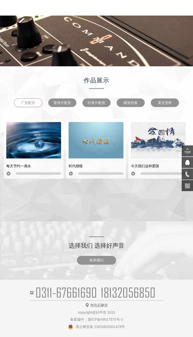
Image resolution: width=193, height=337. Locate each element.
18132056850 (128, 292)
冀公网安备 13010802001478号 (96, 327)
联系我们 (96, 260)
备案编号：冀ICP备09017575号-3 (96, 319)
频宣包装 (131, 103)
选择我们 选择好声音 (97, 245)
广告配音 (28, 103)
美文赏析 (165, 103)
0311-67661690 (66, 292)
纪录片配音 (96, 103)
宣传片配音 (62, 103)
